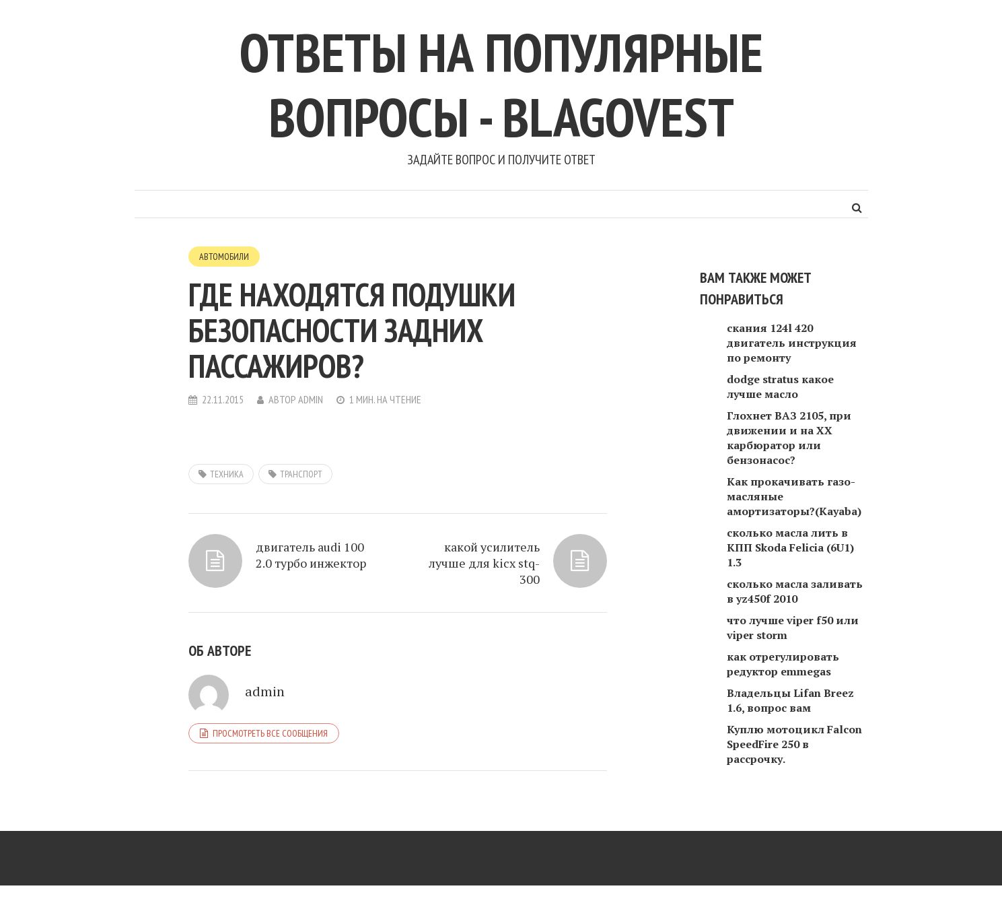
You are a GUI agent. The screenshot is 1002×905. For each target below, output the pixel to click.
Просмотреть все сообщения (270, 733)
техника (227, 474)
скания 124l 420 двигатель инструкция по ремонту (792, 343)
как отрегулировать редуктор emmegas (783, 664)
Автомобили (224, 256)
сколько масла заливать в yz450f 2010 (795, 591)
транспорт (301, 474)
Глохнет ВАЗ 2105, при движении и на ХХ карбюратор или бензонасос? (789, 437)
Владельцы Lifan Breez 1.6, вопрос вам (790, 700)
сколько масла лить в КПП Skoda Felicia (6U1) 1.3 (790, 547)
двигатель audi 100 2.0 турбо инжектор (311, 555)
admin (310, 399)
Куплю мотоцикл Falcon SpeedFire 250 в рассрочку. (794, 744)
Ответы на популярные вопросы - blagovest (501, 85)
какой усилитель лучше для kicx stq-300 (484, 563)
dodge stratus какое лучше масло (780, 386)
